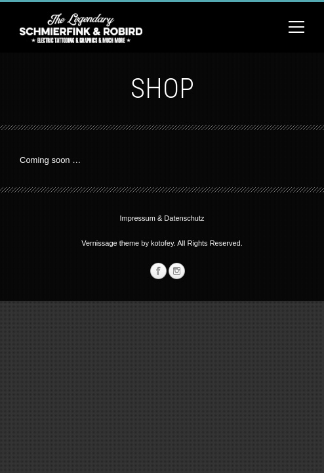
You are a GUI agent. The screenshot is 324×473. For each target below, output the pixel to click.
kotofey (162, 243)
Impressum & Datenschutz (162, 218)
